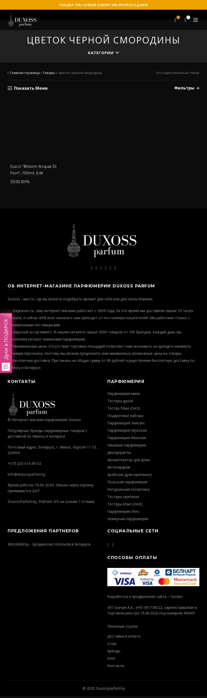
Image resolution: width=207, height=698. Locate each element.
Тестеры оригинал (123, 498)
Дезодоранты (119, 454)
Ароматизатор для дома (128, 461)
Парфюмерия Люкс (123, 513)
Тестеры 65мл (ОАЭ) (124, 505)
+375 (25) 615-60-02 (24, 465)
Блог (111, 659)
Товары (49, 72)
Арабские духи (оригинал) (129, 476)
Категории (101, 52)
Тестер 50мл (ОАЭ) (123, 410)
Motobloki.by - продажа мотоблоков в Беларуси (49, 545)
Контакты (115, 667)
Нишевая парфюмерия (126, 446)
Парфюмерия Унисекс (126, 424)
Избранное (177, 17)
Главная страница (25, 72)
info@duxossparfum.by (27, 475)
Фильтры (184, 88)
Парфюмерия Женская (126, 439)
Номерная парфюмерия (127, 520)
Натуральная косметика (128, 491)
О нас (112, 645)
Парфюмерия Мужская (127, 432)
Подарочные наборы (125, 417)
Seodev (176, 598)
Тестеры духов (120, 402)
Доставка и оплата (123, 637)
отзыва (88, 503)
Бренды (113, 652)
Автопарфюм (118, 469)
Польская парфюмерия (127, 483)
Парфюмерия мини (123, 395)
